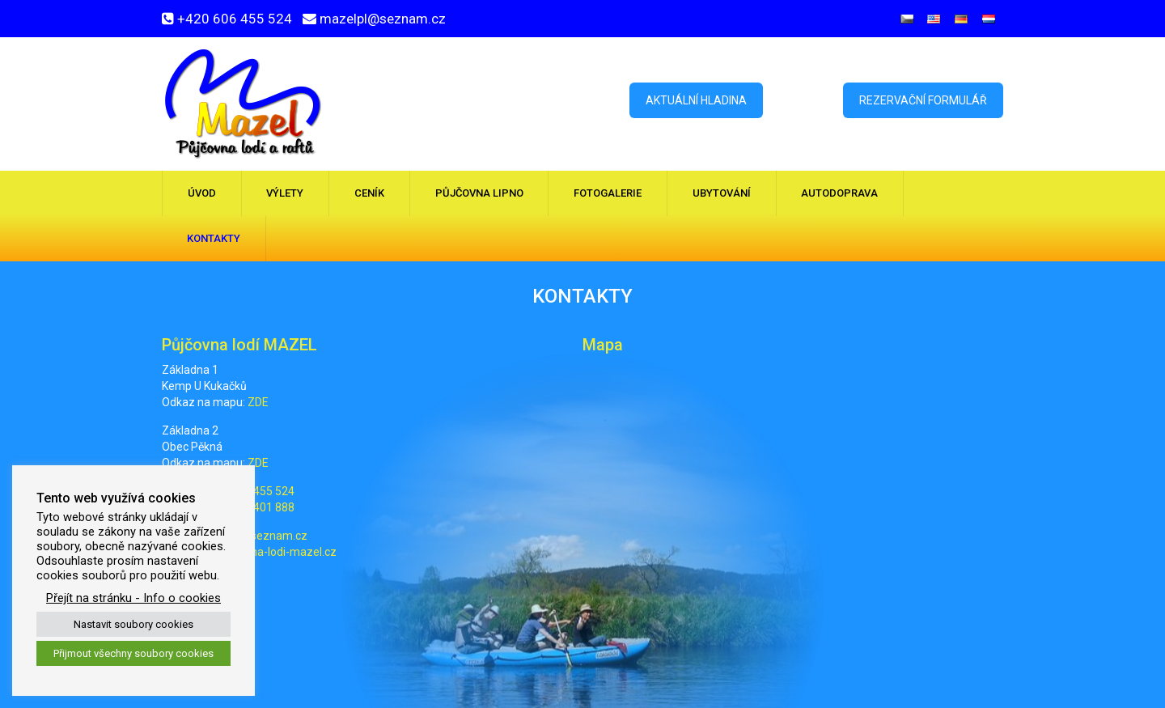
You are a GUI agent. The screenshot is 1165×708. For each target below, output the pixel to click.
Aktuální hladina (696, 100)
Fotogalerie (608, 193)
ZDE (258, 402)
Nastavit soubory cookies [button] (133, 624)
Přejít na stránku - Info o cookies (133, 598)
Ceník (369, 193)
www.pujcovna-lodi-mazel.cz (263, 551)
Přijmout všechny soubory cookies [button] (133, 653)
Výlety (284, 193)
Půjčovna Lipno (479, 193)
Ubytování (722, 193)
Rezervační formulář (923, 100)
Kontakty (213, 238)
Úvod (202, 193)
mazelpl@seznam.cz (383, 19)
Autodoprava (839, 193)
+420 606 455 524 (234, 19)
